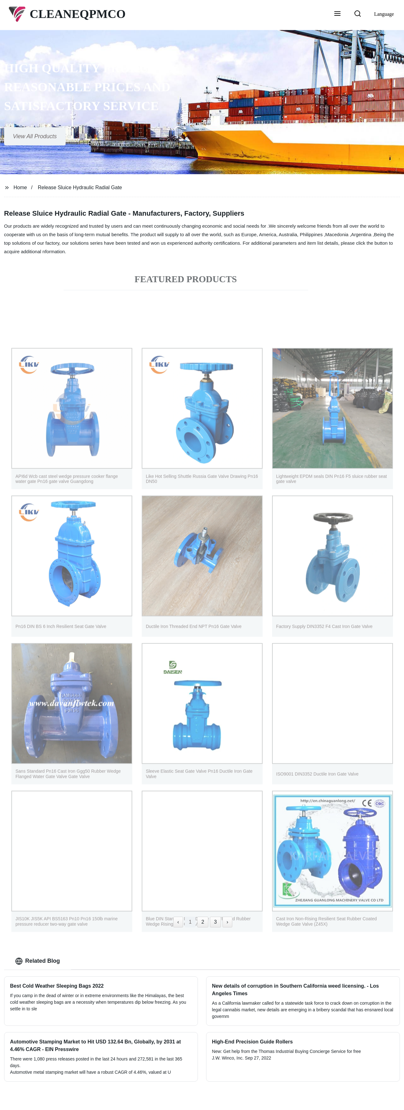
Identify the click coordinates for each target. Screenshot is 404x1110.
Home (20, 187)
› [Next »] (227, 922)
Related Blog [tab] (37, 961)
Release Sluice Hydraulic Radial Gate (80, 187)
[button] (337, 14)
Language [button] (384, 14)
